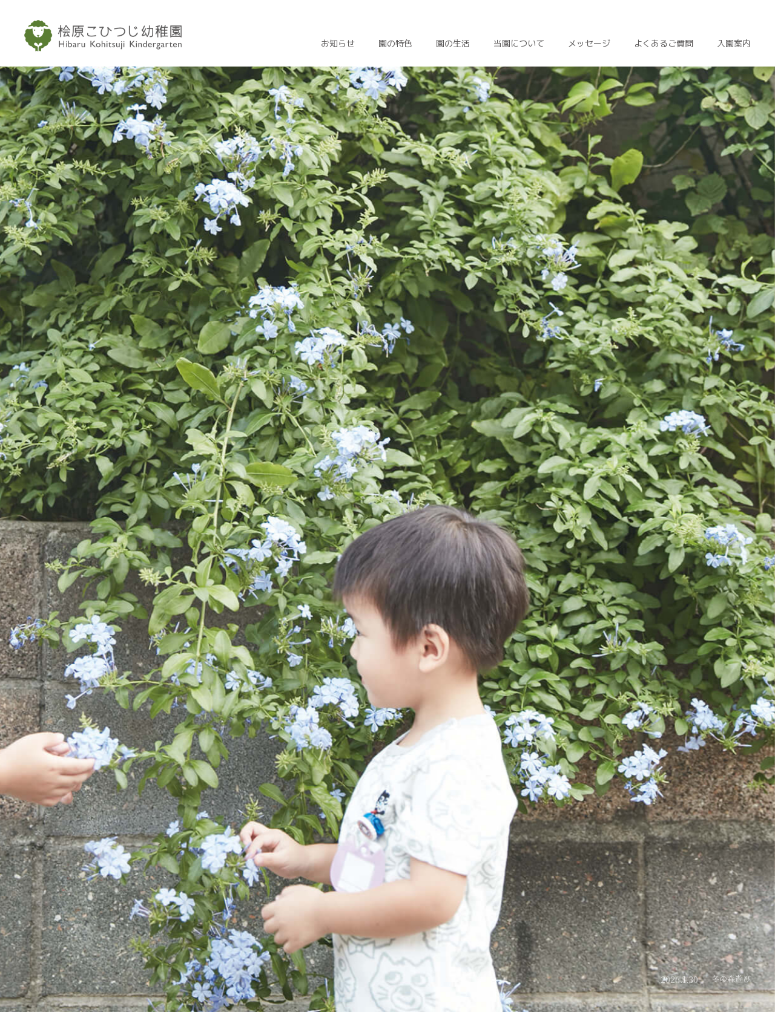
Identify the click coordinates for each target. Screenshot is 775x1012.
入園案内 (734, 43)
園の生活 (453, 43)
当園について (518, 43)
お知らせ (338, 43)
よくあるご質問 (663, 43)
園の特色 (395, 43)
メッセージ (589, 43)
